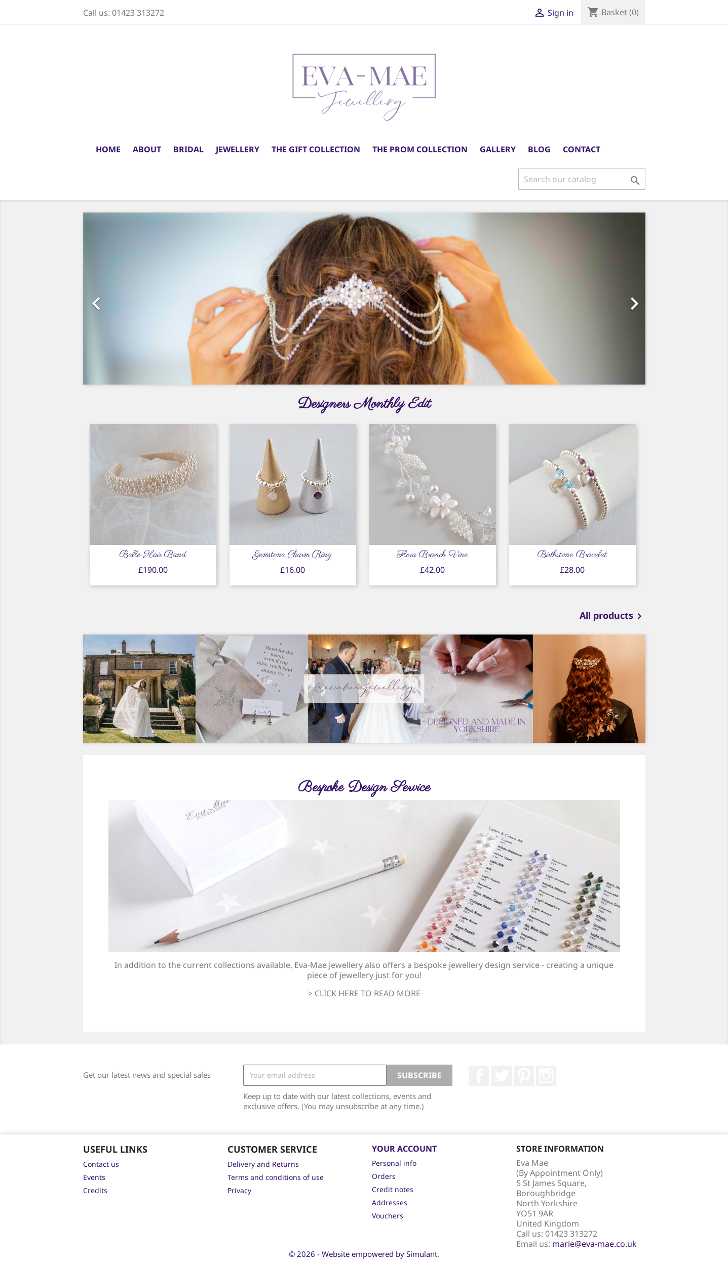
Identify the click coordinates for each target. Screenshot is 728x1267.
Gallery (498, 149)
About (147, 149)
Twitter (501, 1076)
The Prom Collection (420, 149)
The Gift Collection (316, 149)
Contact (581, 149)
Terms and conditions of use (275, 1177)
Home (108, 149)
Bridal (188, 149)
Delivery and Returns (263, 1164)
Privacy (239, 1190)
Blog (539, 149)
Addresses (389, 1202)
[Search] (581, 179)
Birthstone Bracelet (572, 555)
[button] (125, 299)
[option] (364, 299)
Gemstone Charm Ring (292, 555)
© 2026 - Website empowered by (347, 1254)
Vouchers (387, 1215)
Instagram (546, 1076)
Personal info (394, 1163)
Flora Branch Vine (432, 555)
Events (94, 1177)
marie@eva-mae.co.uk (594, 1243)
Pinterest (524, 1076)
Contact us (101, 1164)
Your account (404, 1148)
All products (612, 616)
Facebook (479, 1076)
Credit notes (392, 1189)
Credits (95, 1190)
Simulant (421, 1254)
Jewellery (237, 149)
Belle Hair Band (153, 555)
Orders (384, 1176)
